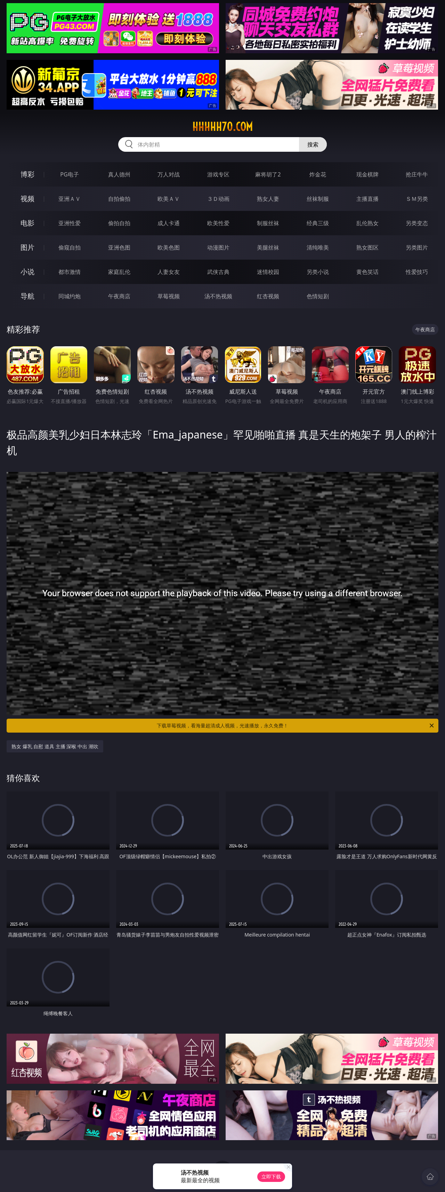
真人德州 (119, 174)
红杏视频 (268, 296)
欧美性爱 (218, 223)
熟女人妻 (268, 199)
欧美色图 (168, 247)
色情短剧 (318, 296)
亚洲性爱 (69, 223)
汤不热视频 (218, 296)
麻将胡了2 (268, 174)
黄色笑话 (367, 272)
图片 (27, 247)
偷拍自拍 (119, 223)
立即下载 (271, 1176)
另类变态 (417, 223)
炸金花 (317, 174)
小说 (27, 271)
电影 (27, 223)
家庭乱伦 (119, 272)
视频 (27, 198)
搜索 (312, 144)
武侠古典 (218, 272)
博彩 (27, 174)
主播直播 (367, 199)
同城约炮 (69, 296)
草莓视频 (168, 296)
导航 (27, 296)
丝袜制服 (318, 199)
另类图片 (417, 247)
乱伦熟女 (367, 223)
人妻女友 (168, 272)
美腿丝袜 (268, 247)
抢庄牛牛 (417, 174)
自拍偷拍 (119, 199)
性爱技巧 (417, 272)
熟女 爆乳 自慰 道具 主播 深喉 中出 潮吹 (54, 746)
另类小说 (318, 272)
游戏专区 (218, 174)
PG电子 (69, 174)
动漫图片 (218, 247)
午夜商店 (119, 296)
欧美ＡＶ (168, 199)
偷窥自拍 (69, 247)
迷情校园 (268, 272)
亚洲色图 (119, 247)
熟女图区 (367, 247)
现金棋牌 (367, 174)
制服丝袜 (268, 223)
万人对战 (168, 174)
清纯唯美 (318, 247)
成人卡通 (168, 223)
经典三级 (318, 223)
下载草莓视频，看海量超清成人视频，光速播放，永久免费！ (296, 725)
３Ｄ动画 (218, 199)
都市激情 (69, 272)
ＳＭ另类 (417, 199)
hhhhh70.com (222, 127)
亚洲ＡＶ (69, 199)
